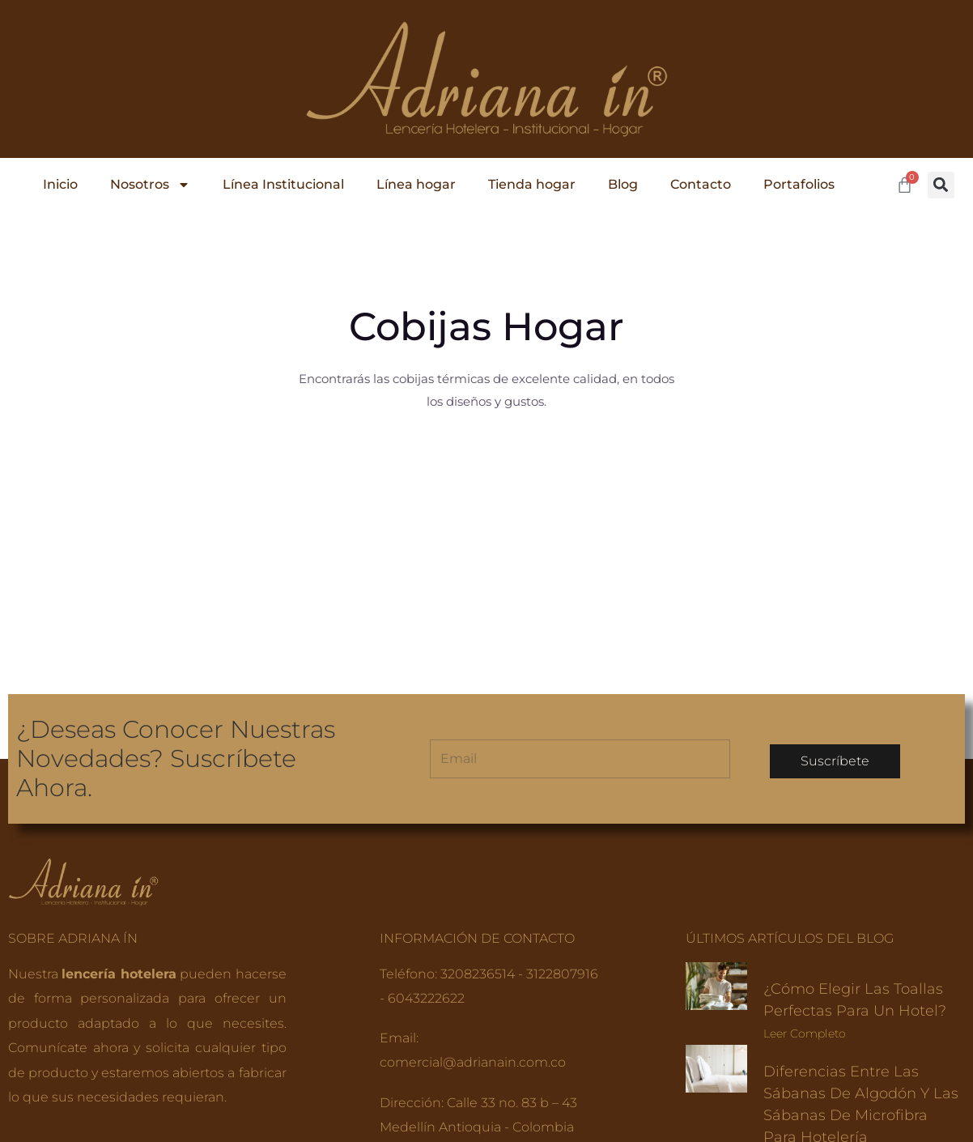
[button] (941, 185)
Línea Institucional (283, 184)
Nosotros (150, 184)
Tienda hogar (532, 184)
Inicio (60, 184)
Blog (623, 184)
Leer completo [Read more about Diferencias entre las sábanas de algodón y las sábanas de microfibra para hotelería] (804, 1016)
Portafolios (799, 184)
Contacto (700, 184)
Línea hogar (416, 184)
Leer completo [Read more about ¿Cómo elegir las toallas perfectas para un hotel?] (804, 890)
